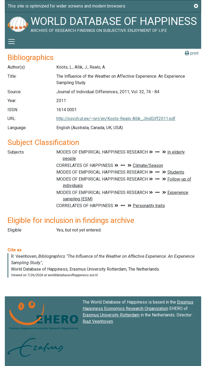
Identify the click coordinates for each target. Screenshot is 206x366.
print (191, 53)
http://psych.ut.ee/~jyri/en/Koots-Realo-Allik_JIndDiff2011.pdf (115, 118)
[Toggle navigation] (12, 41)
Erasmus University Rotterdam (111, 315)
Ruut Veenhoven (98, 321)
